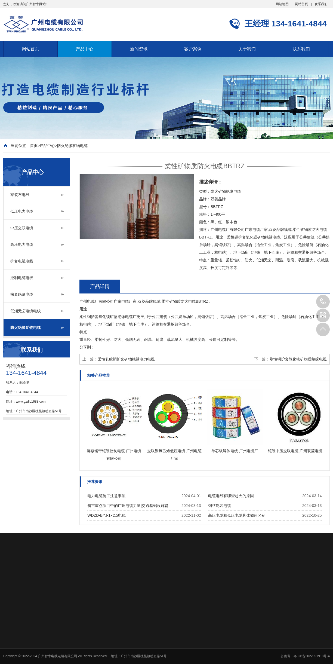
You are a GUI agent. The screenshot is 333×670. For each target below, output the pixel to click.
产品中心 (84, 49)
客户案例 (193, 49)
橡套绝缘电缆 (21, 294)
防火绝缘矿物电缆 (72, 145)
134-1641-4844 (323, 301)
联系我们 (321, 4)
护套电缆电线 (21, 261)
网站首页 (301, 4)
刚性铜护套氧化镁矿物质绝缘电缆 (298, 359)
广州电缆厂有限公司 (96, 301)
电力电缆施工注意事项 (106, 496)
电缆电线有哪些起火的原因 (231, 496)
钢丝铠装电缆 (219, 505)
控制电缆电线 (21, 278)
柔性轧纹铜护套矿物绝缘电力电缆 (126, 359)
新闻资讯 (138, 49)
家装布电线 (19, 194)
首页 (34, 145)
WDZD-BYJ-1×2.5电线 (106, 515)
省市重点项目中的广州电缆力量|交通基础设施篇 (127, 505)
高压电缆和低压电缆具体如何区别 (236, 515)
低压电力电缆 (21, 211)
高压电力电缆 (21, 244)
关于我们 (247, 49)
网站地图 (282, 4)
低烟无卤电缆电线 (25, 311)
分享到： (87, 347)
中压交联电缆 (21, 228)
